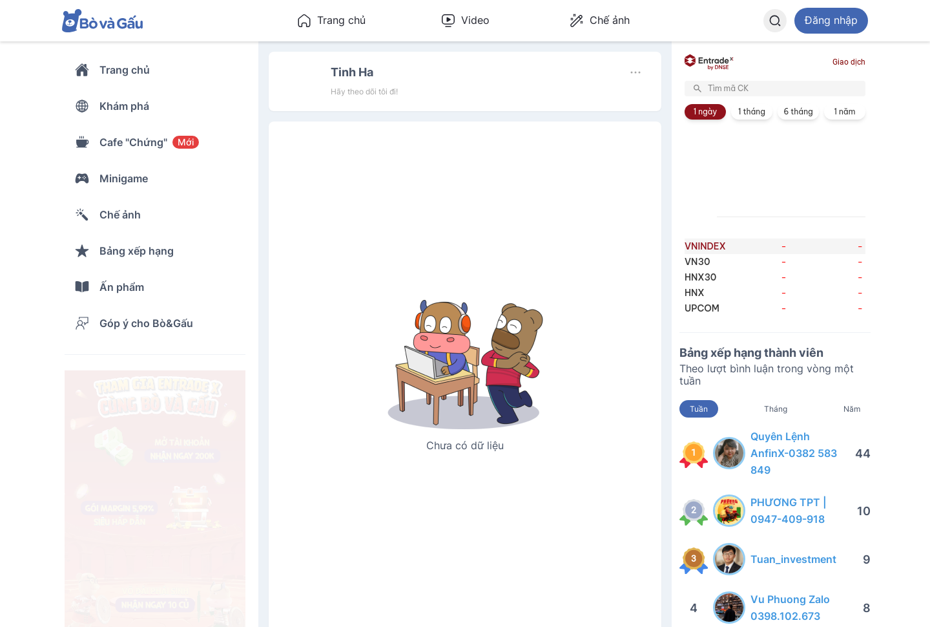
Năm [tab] (851, 409)
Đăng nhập (831, 20)
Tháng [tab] (775, 409)
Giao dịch (848, 62)
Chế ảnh (599, 20)
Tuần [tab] (699, 409)
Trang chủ (331, 20)
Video (465, 20)
